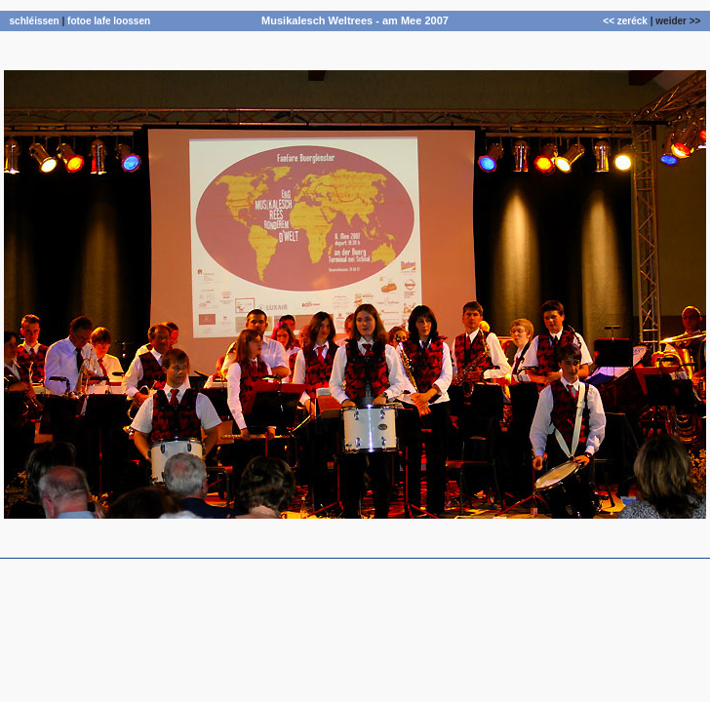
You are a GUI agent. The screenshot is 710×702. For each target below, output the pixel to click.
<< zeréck (625, 21)
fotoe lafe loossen (108, 21)
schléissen (34, 21)
